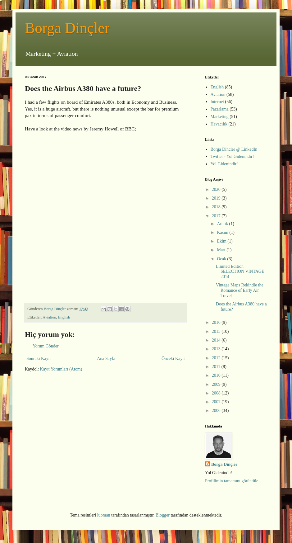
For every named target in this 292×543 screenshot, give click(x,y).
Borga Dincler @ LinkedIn (234, 149)
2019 (217, 198)
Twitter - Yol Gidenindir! (232, 156)
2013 (217, 349)
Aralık (223, 223)
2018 (217, 207)
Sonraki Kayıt (38, 358)
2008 (217, 393)
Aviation (49, 317)
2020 (217, 189)
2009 (217, 384)
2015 (217, 331)
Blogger (163, 515)
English (64, 317)
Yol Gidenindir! (224, 164)
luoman (103, 515)
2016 (217, 322)
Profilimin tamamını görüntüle (231, 481)
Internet (217, 101)
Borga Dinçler (67, 28)
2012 (217, 358)
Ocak (222, 259)
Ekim (222, 241)
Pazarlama (220, 109)
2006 (217, 410)
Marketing (220, 116)
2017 (217, 216)
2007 (217, 401)
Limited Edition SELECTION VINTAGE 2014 (240, 271)
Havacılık (219, 124)
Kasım (223, 232)
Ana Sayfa (106, 358)
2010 (217, 375)
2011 (216, 366)
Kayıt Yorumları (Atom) (61, 369)
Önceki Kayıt (173, 358)
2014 (217, 340)
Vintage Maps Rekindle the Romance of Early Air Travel (239, 290)
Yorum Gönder (46, 346)
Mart (221, 250)
